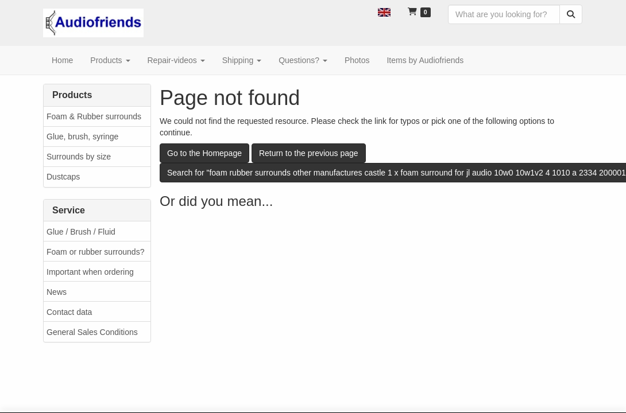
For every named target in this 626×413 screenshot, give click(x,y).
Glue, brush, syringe (82, 136)
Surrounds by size (79, 156)
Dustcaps (63, 176)
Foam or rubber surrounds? (95, 251)
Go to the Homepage (204, 153)
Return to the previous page (308, 153)
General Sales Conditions (92, 332)
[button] (384, 11)
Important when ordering (90, 271)
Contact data (69, 312)
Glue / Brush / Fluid (81, 231)
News (57, 292)
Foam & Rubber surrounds (94, 116)
